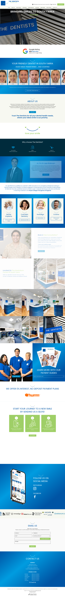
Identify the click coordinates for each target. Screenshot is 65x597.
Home (9, 7)
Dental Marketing (33, 593)
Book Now (61, 4)
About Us (13, 7)
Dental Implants (31, 7)
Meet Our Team (16, 376)
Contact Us (55, 7)
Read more (32, 112)
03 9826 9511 (54, 4)
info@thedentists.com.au (34, 569)
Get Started (32, 435)
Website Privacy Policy (38, 590)
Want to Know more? (56, 218)
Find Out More (40, 218)
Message (32, 542)
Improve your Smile (24, 219)
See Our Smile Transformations (32, 90)
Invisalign (37, 7)
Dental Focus (33, 594)
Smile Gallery (43, 7)
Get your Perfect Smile (8, 220)
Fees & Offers (49, 7)
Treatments (25, 7)
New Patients (18, 7)
